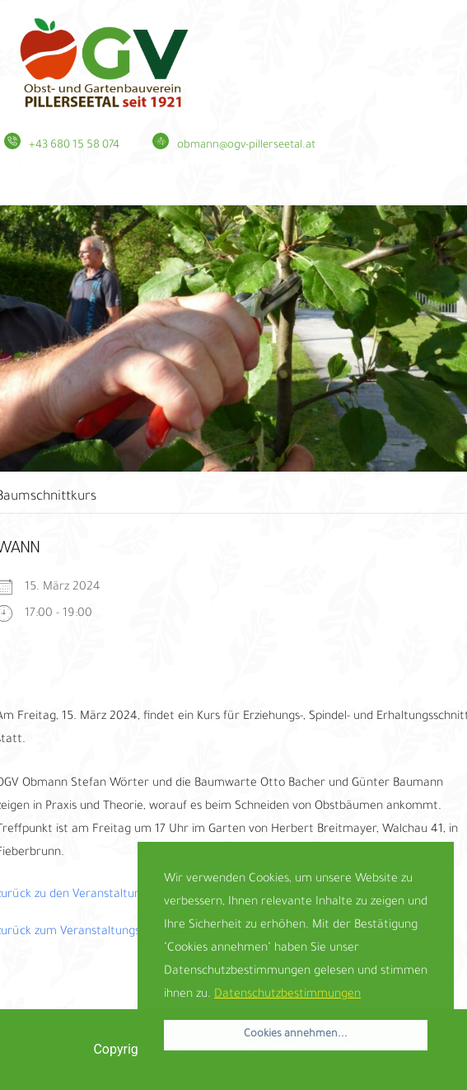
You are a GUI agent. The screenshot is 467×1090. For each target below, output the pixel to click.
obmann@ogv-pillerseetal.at (246, 145)
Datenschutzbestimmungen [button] (287, 995)
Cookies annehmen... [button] (296, 1035)
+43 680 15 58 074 (74, 145)
